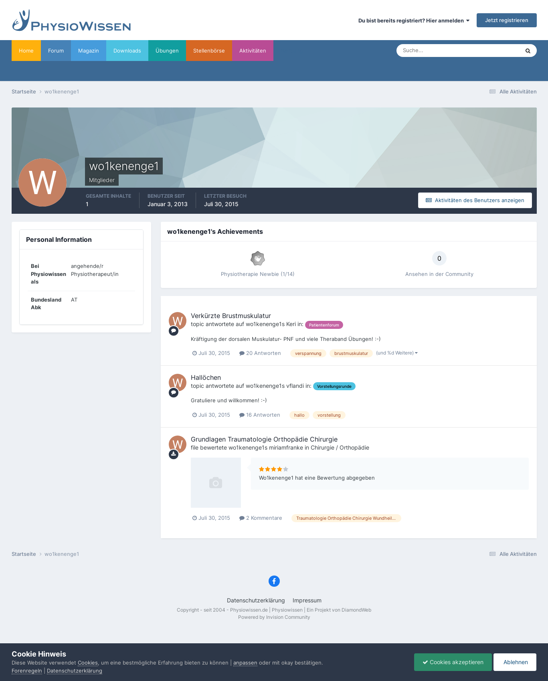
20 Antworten (260, 353)
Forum (56, 50)
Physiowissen (287, 610)
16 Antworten (259, 414)
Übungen (167, 50)
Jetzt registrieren (506, 20)
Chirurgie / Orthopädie (340, 447)
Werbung (292, 50)
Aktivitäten (252, 50)
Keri (291, 323)
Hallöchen (206, 377)
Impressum (307, 600)
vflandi (295, 385)
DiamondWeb (356, 610)
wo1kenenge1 (264, 323)
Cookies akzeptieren (453, 662)
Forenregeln (27, 670)
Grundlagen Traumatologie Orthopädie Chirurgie (264, 439)
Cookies (88, 662)
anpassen (245, 662)
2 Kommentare (260, 518)
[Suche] (432, 50)
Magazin (88, 50)
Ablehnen (515, 662)
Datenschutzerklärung (256, 600)
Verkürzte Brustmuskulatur (231, 316)
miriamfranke (286, 447)
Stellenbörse (209, 50)
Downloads (127, 50)
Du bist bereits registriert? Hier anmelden (413, 20)
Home (26, 50)
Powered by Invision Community (274, 617)
